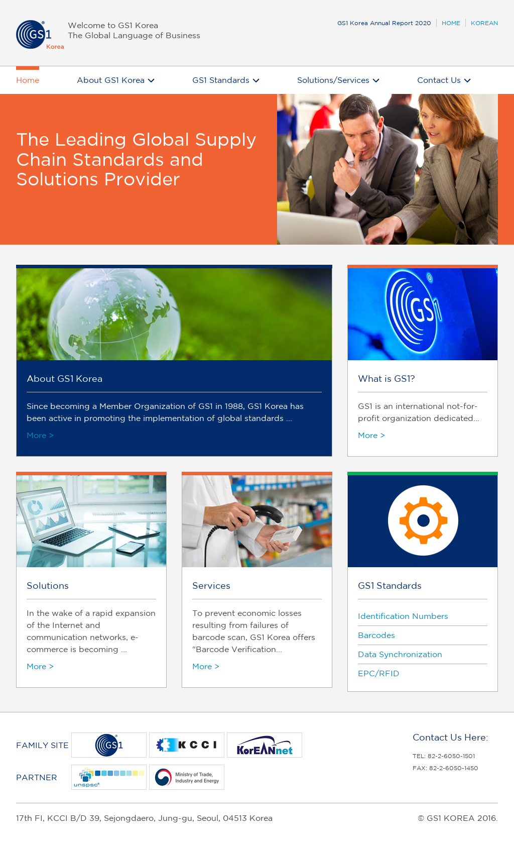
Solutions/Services (333, 79)
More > (40, 435)
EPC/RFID (379, 673)
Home (27, 79)
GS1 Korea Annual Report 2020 (384, 23)
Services (211, 585)
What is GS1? (386, 378)
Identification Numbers (403, 615)
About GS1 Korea (111, 79)
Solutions (48, 585)
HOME (451, 23)
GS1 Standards (220, 79)
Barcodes (376, 635)
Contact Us (439, 79)
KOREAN (484, 23)
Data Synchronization (400, 654)
